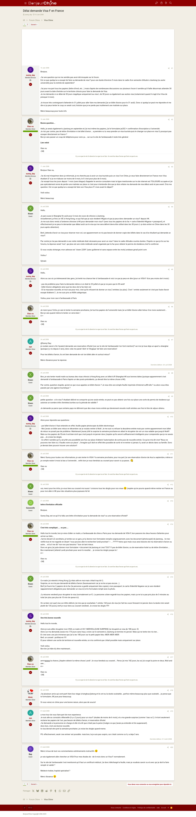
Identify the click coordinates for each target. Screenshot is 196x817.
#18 (171, 690)
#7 (172, 340)
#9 (172, 396)
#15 (171, 577)
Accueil (163, 808)
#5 (172, 269)
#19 (171, 711)
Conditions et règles (129, 808)
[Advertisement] (98, 46)
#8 (172, 373)
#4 (172, 207)
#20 (171, 747)
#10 (171, 417)
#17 (171, 657)
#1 (172, 68)
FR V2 (30, 808)
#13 (171, 501)
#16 (171, 614)
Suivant (33, 25)
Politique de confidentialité (146, 808)
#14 (171, 524)
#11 (171, 454)
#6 (172, 307)
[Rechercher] (170, 3)
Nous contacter (116, 808)
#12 (171, 485)
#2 (172, 119)
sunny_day (28, 15)
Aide (158, 808)
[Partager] (168, 68)
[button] (25, 3)
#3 (172, 167)
